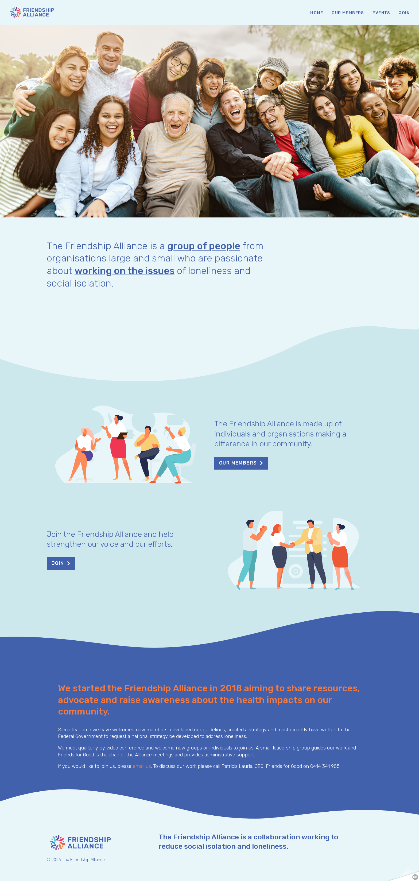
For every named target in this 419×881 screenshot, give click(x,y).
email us (142, 766)
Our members (238, 463)
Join (58, 563)
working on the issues (124, 270)
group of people (203, 246)
